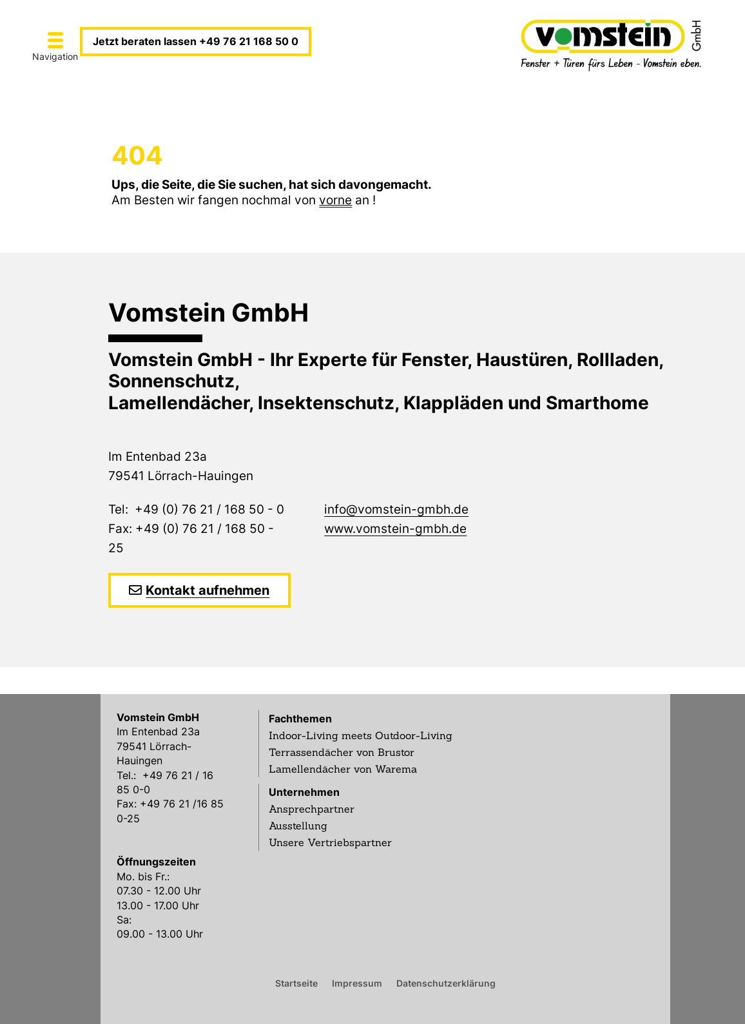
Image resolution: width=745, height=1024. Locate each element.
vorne (335, 200)
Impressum (357, 983)
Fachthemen (300, 718)
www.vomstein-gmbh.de (395, 528)
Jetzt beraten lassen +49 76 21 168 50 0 (195, 41)
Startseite (296, 983)
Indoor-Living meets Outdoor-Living (360, 735)
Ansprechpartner (311, 808)
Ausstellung (298, 825)
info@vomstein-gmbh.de (396, 509)
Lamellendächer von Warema (343, 768)
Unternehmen (304, 792)
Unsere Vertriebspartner (330, 842)
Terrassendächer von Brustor (341, 752)
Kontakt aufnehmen (207, 590)
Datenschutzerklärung (446, 983)
